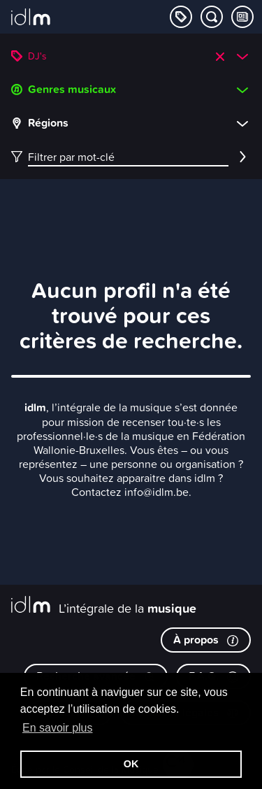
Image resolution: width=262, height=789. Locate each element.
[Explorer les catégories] (181, 17)
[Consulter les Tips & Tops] (242, 17)
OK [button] (131, 763)
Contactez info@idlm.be (130, 491)
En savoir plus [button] (57, 728)
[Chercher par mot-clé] (212, 17)
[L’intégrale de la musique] (30, 18)
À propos (205, 640)
